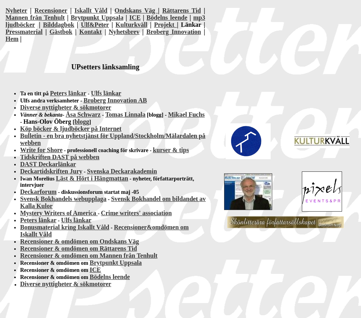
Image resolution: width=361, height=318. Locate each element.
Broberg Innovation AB (115, 100)
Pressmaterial (24, 31)
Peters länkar (68, 93)
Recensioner (50, 10)
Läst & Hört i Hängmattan (92, 178)
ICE (134, 17)
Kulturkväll (132, 24)
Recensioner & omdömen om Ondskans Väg (79, 241)
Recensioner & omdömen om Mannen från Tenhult (88, 255)
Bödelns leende (166, 17)
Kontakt (90, 31)
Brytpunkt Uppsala (97, 17)
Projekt (165, 24)
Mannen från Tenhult (35, 17)
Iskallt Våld (91, 10)
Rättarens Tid (181, 10)
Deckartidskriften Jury (51, 171)
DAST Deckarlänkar (48, 164)
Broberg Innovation (173, 31)
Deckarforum (38, 191)
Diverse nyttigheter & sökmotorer (65, 107)
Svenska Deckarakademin (122, 171)
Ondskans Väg (136, 10)
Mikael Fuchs (186, 114)
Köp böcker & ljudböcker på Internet (71, 128)
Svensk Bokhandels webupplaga (63, 198)
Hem (12, 38)
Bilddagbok (58, 24)
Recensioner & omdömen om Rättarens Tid (78, 248)
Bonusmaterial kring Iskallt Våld (64, 227)
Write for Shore (41, 150)
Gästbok (61, 31)
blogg (82, 121)
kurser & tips (171, 150)
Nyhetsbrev (124, 31)
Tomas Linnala (125, 114)
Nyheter (16, 10)
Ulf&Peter (95, 24)
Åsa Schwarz (83, 114)
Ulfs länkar (106, 93)
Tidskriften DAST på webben (59, 157)
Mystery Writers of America (59, 213)
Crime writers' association (136, 213)
